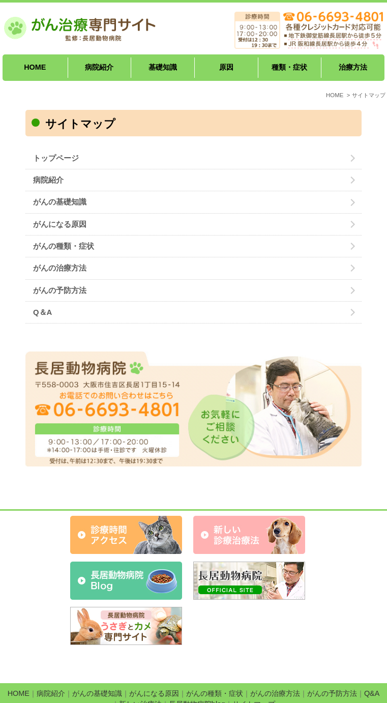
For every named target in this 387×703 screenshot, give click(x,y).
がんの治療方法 (59, 268)
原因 (226, 67)
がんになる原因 (59, 224)
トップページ (56, 158)
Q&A (371, 668)
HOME (35, 67)
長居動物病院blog (197, 679)
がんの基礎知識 (59, 202)
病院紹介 (99, 67)
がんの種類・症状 (63, 246)
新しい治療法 (140, 679)
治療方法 (353, 67)
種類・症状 (289, 67)
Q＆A (42, 312)
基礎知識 (162, 67)
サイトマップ (253, 679)
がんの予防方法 (59, 290)
